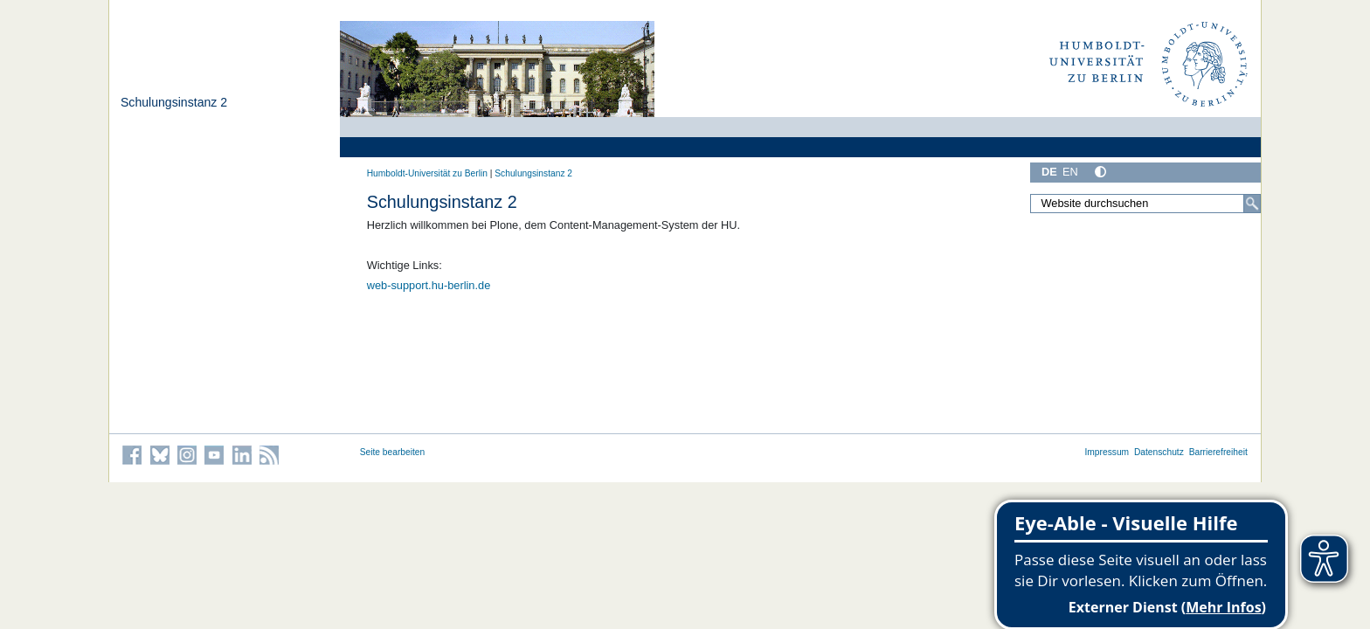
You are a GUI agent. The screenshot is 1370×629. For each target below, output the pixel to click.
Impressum (1106, 452)
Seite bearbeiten (393, 452)
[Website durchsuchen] (1145, 203)
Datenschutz (1159, 452)
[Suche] (1252, 203)
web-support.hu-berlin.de (429, 285)
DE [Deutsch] (1049, 171)
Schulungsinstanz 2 (174, 102)
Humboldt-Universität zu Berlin (427, 173)
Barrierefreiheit (1218, 452)
